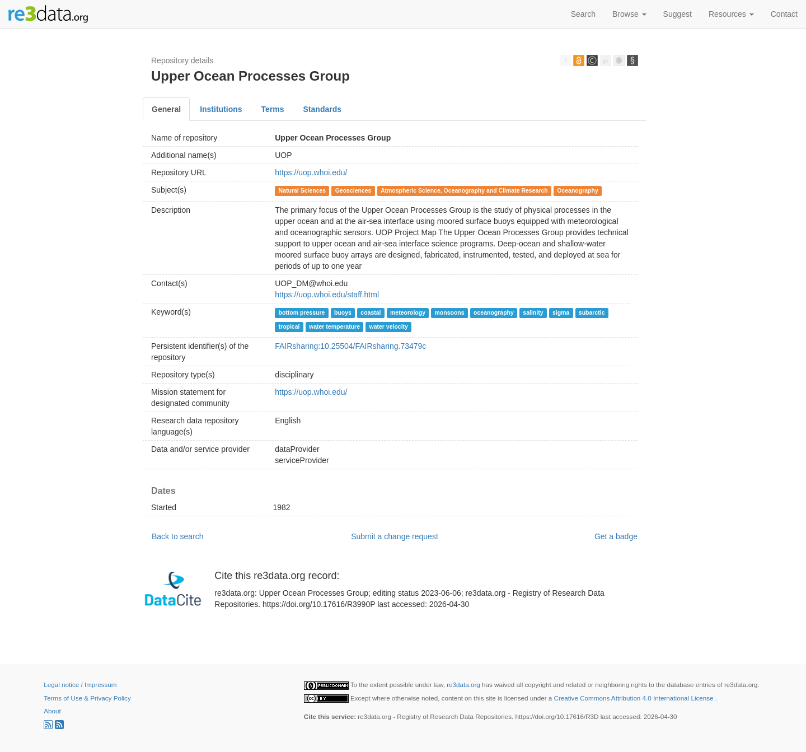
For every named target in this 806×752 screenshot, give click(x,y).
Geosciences (353, 190)
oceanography (494, 312)
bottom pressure (302, 312)
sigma (560, 312)
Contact (784, 14)
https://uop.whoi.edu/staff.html (327, 294)
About (52, 710)
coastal (370, 312)
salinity (533, 312)
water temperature (334, 326)
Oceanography (577, 190)
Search (583, 14)
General (166, 109)
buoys (343, 312)
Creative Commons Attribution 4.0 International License (634, 698)
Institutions (221, 109)
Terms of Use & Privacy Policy (87, 698)
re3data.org (464, 684)
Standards (322, 109)
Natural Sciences (302, 190)
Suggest (677, 14)
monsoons (449, 312)
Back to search (178, 536)
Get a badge (616, 536)
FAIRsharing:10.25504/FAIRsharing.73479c (350, 346)
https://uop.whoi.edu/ (311, 172)
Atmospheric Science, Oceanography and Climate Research (464, 190)
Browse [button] (629, 14)
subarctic (592, 312)
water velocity (388, 326)
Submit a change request (394, 536)
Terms (272, 109)
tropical (289, 326)
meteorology (407, 312)
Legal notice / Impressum (80, 684)
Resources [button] (731, 14)
